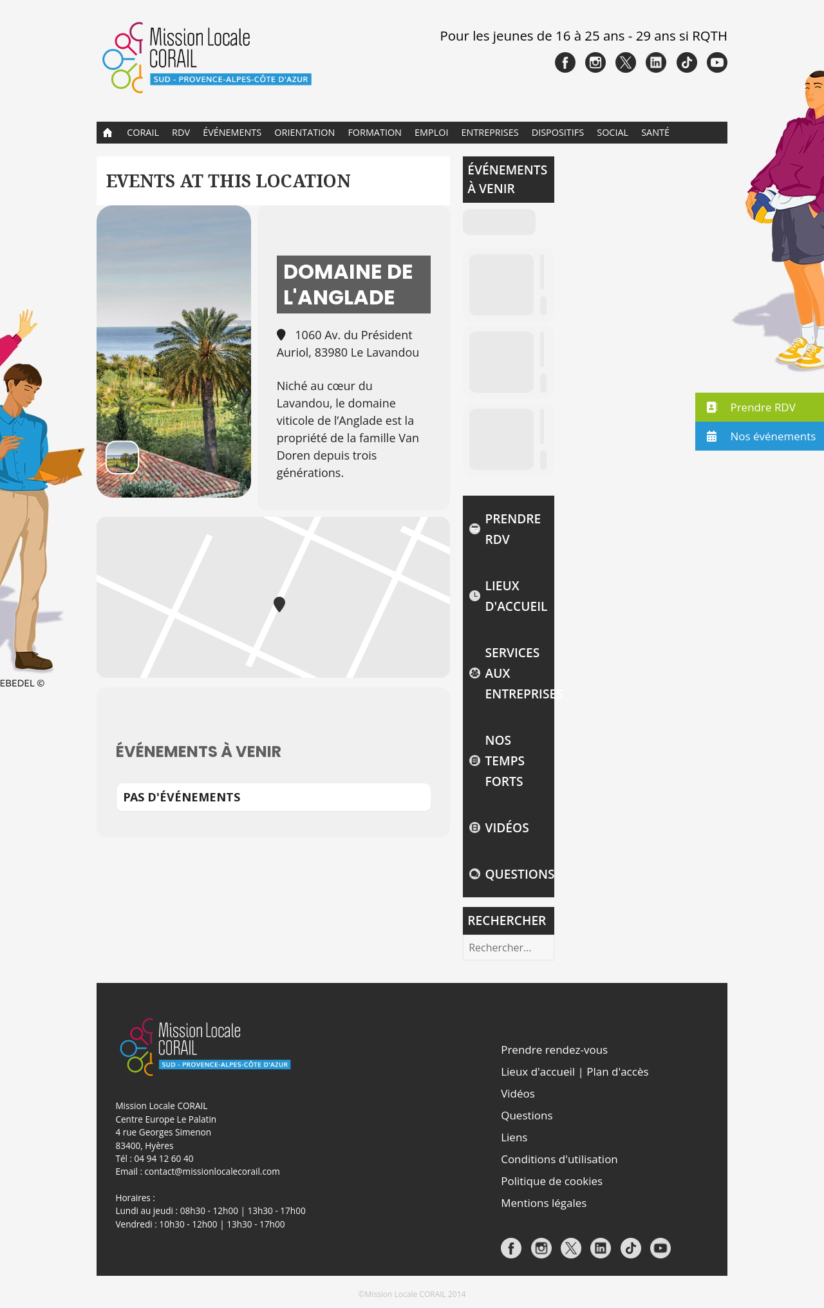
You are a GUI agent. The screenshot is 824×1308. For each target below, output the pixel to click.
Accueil (108, 133)
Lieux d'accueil (516, 596)
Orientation (304, 132)
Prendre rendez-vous (554, 1049)
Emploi (431, 132)
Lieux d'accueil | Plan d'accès (574, 1071)
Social (612, 132)
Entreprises (490, 132)
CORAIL (143, 132)
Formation (375, 132)
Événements (232, 132)
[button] (759, 407)
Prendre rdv (513, 529)
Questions (516, 874)
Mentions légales (543, 1202)
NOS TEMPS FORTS (505, 760)
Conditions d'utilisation (559, 1159)
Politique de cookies (552, 1180)
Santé (655, 132)
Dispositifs (558, 132)
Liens (514, 1137)
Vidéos (507, 827)
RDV (181, 132)
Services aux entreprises (516, 673)
